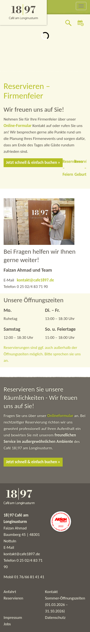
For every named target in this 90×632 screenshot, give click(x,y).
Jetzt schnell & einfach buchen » (33, 162)
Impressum (13, 617)
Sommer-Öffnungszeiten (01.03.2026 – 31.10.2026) (65, 605)
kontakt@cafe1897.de (35, 280)
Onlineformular (60, 415)
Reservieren (13, 598)
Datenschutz (55, 617)
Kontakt (51, 591)
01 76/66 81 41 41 (29, 576)
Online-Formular (17, 125)
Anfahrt (10, 591)
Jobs (7, 624)
